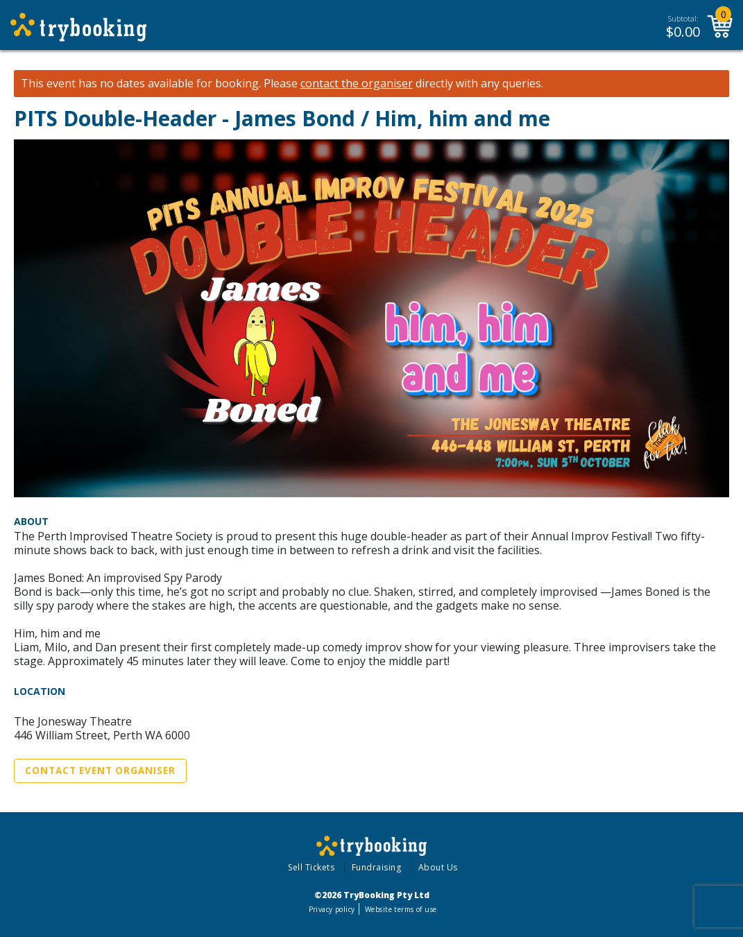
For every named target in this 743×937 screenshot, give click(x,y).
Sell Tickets (311, 867)
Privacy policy (332, 909)
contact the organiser (356, 83)
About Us (438, 867)
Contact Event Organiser (100, 770)
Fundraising (377, 867)
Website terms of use (400, 909)
